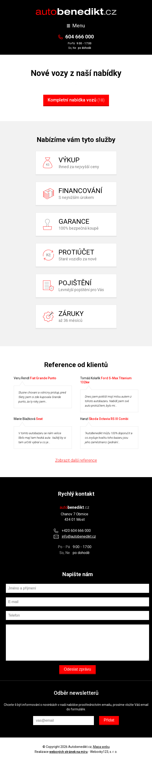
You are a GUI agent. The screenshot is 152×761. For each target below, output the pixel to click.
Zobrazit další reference (76, 460)
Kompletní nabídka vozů (76, 100)
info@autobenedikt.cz (79, 536)
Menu (76, 25)
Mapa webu (101, 747)
